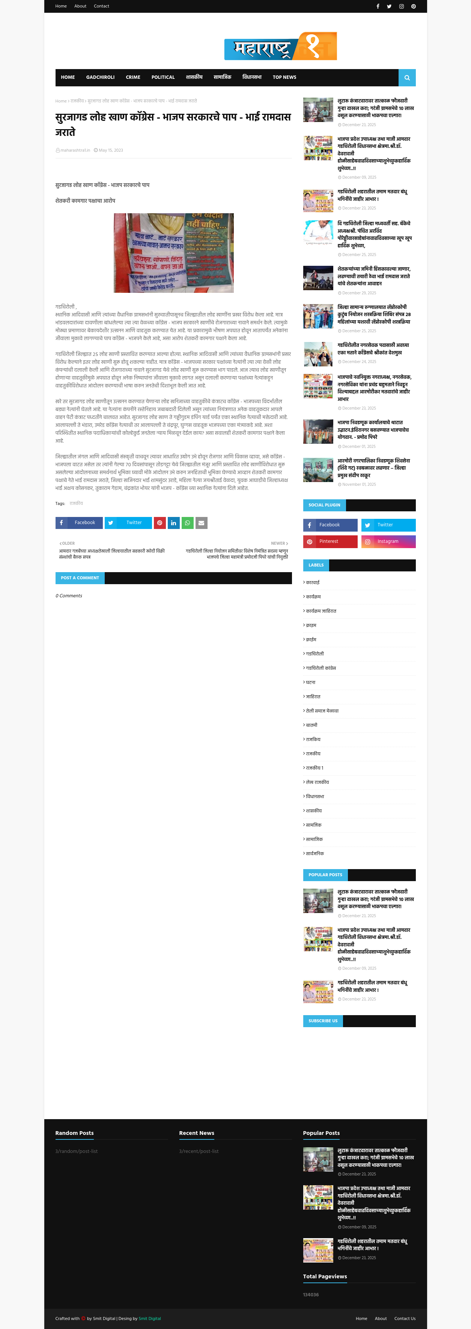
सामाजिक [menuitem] (223, 77)
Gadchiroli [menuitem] (100, 77)
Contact (101, 6)
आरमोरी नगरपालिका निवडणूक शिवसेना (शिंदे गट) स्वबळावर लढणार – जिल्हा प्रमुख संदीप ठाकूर (374, 469)
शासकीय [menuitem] (194, 77)
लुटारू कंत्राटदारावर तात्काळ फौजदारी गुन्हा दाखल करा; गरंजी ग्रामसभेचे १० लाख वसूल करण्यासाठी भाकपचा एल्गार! (376, 109)
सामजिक (314, 825)
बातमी (312, 725)
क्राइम (311, 626)
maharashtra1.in (75, 150)
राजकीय (77, 101)
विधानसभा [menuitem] (252, 77)
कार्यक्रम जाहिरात (321, 611)
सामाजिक (314, 840)
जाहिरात (313, 697)
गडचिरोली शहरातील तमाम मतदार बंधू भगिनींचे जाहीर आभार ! (372, 195)
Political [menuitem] (163, 77)
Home (61, 6)
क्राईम (311, 640)
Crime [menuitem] (133, 77)
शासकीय (314, 811)
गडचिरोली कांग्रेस (321, 668)
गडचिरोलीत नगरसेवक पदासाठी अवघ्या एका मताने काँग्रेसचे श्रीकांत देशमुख (373, 349)
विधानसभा (315, 797)
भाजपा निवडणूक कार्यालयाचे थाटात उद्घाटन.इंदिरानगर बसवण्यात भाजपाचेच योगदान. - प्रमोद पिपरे (373, 430)
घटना (311, 683)
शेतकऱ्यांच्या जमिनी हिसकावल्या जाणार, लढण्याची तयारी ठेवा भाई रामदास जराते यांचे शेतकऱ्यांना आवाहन (374, 277)
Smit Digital (104, 1319)
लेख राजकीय (317, 783)
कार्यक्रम (313, 597)
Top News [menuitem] (284, 77)
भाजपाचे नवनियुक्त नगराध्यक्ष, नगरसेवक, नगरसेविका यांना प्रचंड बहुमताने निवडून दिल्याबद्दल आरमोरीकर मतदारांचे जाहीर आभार (375, 388)
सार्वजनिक (315, 854)
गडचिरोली (315, 654)
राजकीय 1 (315, 768)
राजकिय (313, 740)
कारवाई (313, 583)
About (80, 6)
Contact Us (404, 1319)
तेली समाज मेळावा (322, 711)
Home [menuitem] (68, 77)
